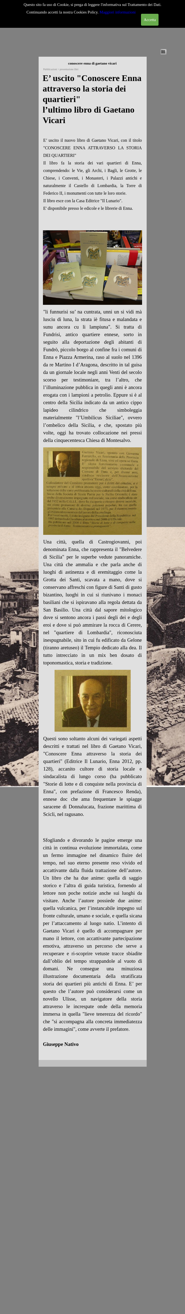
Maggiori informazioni (117, 12)
